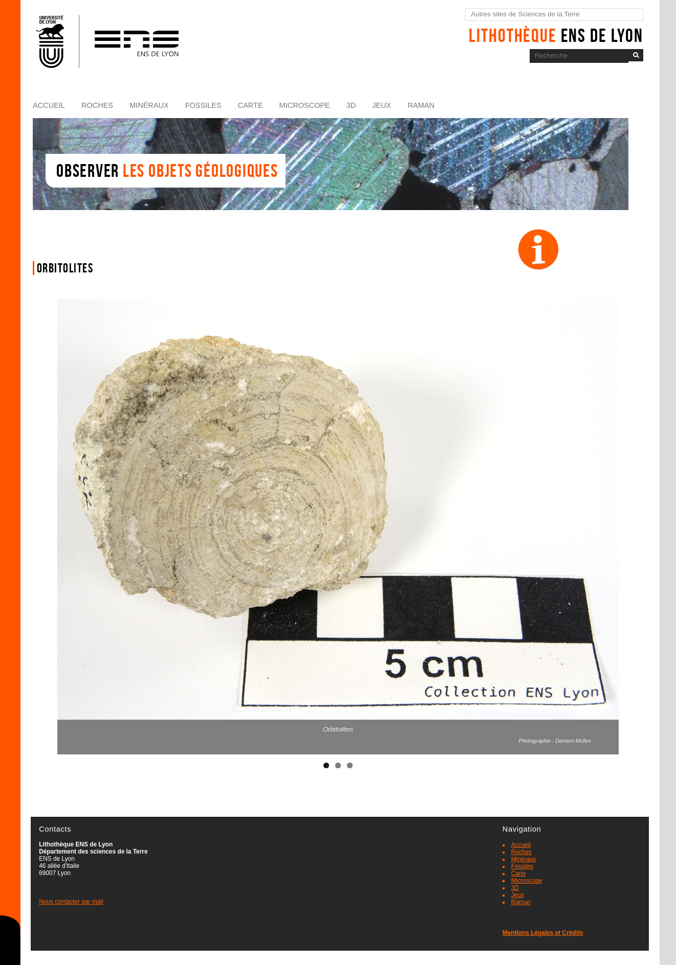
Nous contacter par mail (71, 901)
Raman (420, 105)
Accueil (49, 105)
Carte (250, 105)
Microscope (304, 105)
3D (351, 105)
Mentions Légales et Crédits (543, 932)
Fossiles (203, 105)
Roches (97, 105)
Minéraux (149, 105)
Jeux (381, 105)
